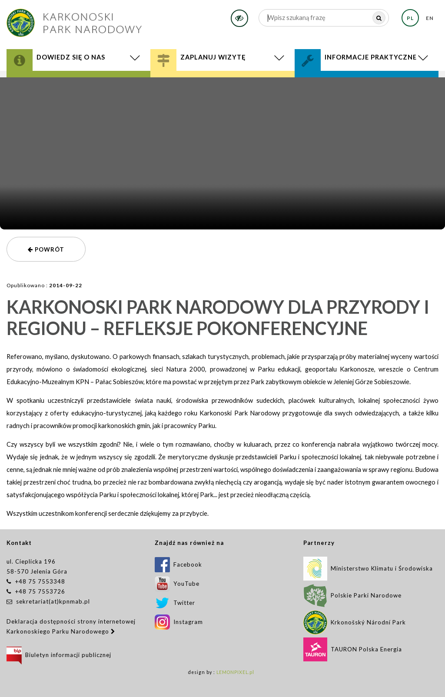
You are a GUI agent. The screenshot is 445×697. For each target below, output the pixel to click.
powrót (46, 249)
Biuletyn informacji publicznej (59, 654)
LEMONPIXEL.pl (235, 672)
